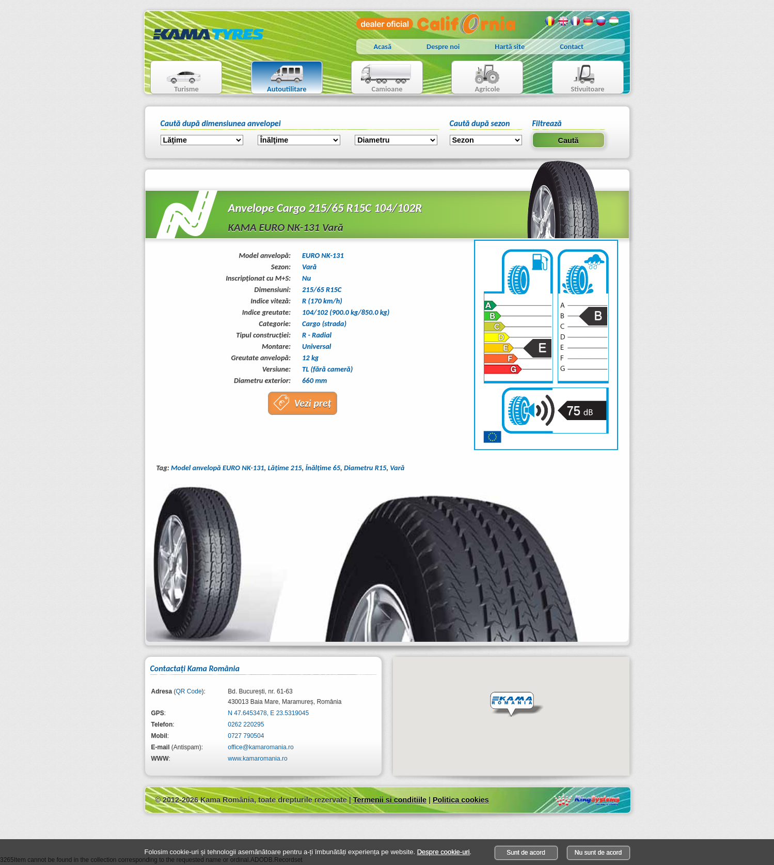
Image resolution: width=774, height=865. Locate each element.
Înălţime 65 (322, 467)
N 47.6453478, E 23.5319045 (268, 713)
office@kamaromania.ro (260, 747)
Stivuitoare (578, 78)
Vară (397, 467)
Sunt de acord (526, 852)
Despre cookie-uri (443, 852)
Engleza (563, 21)
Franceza (576, 21)
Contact (571, 46)
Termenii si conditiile (390, 800)
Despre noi (443, 46)
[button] (517, 705)
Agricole (477, 78)
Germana (588, 21)
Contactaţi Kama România (195, 668)
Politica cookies (461, 800)
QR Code (189, 691)
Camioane (383, 78)
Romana (550, 21)
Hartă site (510, 46)
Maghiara (614, 21)
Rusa (601, 21)
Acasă (383, 46)
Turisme (177, 78)
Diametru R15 (365, 467)
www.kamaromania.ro (257, 758)
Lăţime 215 (285, 467)
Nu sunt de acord (598, 852)
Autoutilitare (279, 78)
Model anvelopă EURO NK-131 (217, 467)
